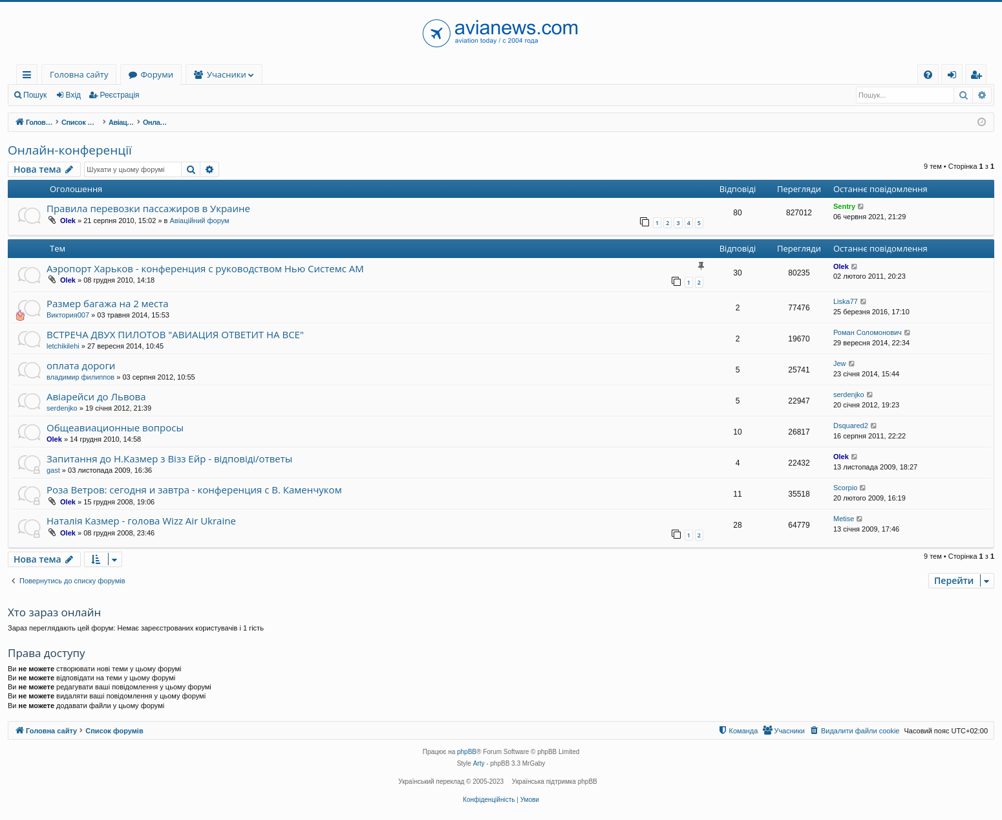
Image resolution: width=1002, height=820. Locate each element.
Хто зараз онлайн (54, 612)
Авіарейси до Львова (96, 396)
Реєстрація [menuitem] (979, 77)
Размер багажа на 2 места (108, 303)
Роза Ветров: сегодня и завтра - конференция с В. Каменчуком (194, 489)
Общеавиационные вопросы (115, 427)
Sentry (844, 206)
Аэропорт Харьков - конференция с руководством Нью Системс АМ (205, 268)
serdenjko (62, 408)
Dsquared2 (850, 425)
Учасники (226, 74)
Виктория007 (68, 315)
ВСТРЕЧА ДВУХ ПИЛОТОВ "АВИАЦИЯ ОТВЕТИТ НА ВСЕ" (175, 334)
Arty (479, 763)
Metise (843, 519)
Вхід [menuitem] (956, 77)
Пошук (35, 95)
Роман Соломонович (867, 332)
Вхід (73, 95)
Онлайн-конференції (70, 150)
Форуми (156, 74)
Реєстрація (119, 95)
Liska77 (845, 301)
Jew (839, 363)
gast (53, 470)
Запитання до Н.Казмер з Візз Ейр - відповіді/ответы (169, 458)
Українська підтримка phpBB (554, 781)
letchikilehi (63, 346)
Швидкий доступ (29, 77)
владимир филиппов (80, 377)
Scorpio (845, 487)
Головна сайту (79, 74)
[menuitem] (928, 75)
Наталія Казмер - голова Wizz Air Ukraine (141, 520)
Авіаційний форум (199, 220)
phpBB (466, 751)
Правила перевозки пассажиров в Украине (148, 208)
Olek (68, 220)
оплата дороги (81, 365)
